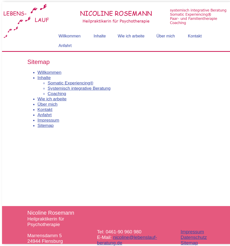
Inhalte (44, 77)
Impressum (48, 120)
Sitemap (45, 125)
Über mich (47, 104)
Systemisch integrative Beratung (79, 88)
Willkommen (49, 72)
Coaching (57, 93)
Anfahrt (44, 114)
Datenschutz (194, 237)
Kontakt (44, 109)
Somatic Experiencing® (70, 82)
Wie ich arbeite (52, 98)
